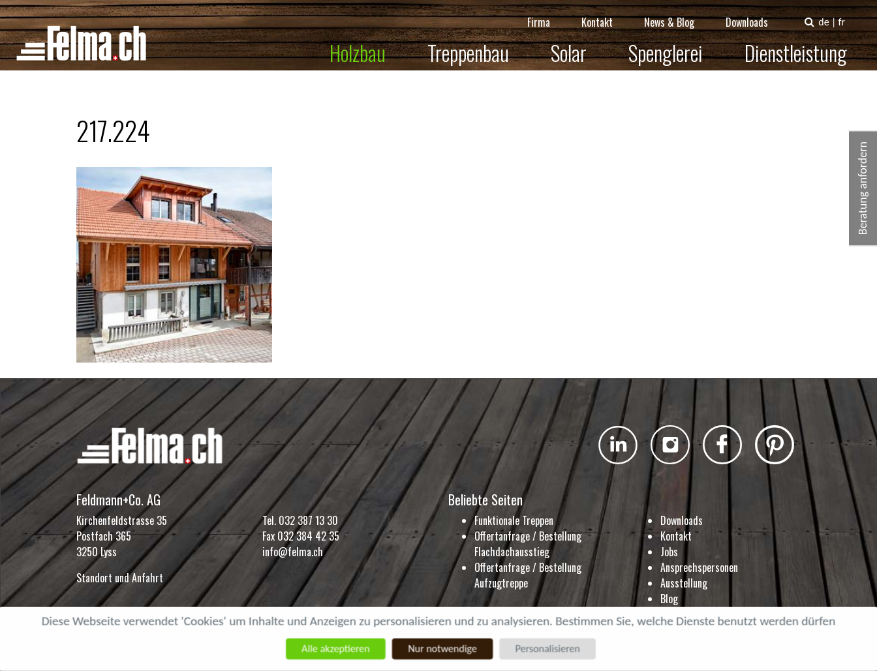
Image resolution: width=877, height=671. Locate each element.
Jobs (669, 551)
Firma (547, 13)
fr (850, 13)
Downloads (756, 13)
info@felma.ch (292, 551)
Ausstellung (683, 583)
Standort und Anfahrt (119, 578)
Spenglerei (675, 43)
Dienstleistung (805, 43)
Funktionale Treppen (513, 520)
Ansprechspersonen (699, 567)
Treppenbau (477, 43)
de (832, 13)
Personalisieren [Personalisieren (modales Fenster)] (549, 648)
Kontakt (606, 13)
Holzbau (367, 43)
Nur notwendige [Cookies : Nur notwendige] (442, 648)
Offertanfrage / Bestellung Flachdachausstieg (527, 543)
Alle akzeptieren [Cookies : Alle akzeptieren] (334, 648)
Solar (578, 43)
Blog (669, 598)
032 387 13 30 (308, 520)
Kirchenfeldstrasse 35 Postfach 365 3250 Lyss (121, 536)
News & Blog (678, 13)
